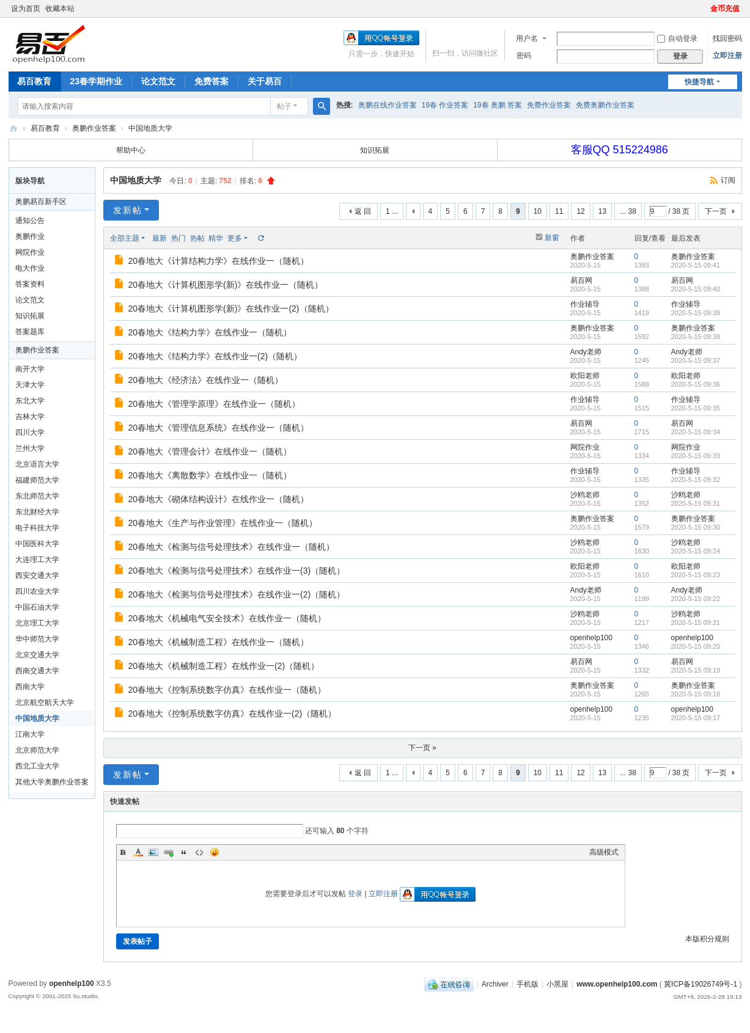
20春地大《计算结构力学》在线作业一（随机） (218, 261)
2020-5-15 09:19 (696, 670)
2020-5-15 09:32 (696, 479)
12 (580, 211)
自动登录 (677, 38)
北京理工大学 (37, 623)
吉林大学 (30, 416)
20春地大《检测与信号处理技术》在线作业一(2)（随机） (236, 594)
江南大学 (30, 734)
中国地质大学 (150, 128)
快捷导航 (699, 82)
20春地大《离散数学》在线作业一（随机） (210, 475)
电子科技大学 (37, 528)
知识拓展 (374, 150)
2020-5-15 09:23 (696, 575)
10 (538, 211)
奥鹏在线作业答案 (387, 105)
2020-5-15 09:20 (696, 646)
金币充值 (725, 8)
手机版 (528, 984)
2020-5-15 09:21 (696, 622)
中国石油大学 (37, 607)
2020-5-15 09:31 (696, 503)
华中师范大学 (37, 639)
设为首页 (25, 8)
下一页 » (422, 747)
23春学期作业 (96, 81)
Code (199, 852)
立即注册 (727, 55)
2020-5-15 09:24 (696, 551)
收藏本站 (60, 8)
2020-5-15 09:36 (696, 384)
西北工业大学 (37, 766)
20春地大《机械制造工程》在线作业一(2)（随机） (224, 666)
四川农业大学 (37, 591)
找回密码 (727, 38)
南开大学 (30, 369)
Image (153, 852)
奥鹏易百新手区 (41, 201)
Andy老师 (585, 352)
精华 (215, 238)
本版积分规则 (707, 939)
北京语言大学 (37, 464)
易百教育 (34, 81)
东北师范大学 (37, 496)
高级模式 (604, 852)
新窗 (552, 237)
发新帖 (127, 210)
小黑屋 (557, 984)
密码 (524, 55)
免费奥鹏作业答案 (605, 105)
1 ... (392, 211)
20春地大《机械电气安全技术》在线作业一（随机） (227, 618)
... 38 (628, 211)
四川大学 (30, 432)
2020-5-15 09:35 (696, 408)
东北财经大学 (37, 512)
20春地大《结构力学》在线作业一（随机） (210, 332)
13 (602, 211)
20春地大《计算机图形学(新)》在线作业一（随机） (225, 285)
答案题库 (30, 331)
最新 (159, 238)
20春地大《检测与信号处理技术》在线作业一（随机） (231, 547)
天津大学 (30, 385)
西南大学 (30, 686)
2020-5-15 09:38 (696, 336)
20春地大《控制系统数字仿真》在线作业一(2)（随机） (232, 713)
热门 (178, 238)
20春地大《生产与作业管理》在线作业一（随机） (223, 523)
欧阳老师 (585, 375)
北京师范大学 (37, 750)
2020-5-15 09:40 (696, 289)
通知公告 (30, 220)
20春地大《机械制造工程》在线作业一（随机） (218, 642)
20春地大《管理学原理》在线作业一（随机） (214, 404)
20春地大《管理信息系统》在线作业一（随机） (218, 428)
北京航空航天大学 (44, 702)
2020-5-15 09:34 (696, 432)
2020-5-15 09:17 (696, 717)
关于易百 (265, 81)
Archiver (495, 984)
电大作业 (30, 268)
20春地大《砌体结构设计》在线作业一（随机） (218, 499)
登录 (355, 893)
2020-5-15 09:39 (696, 312)
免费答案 (211, 81)
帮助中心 (130, 150)
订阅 (728, 180)
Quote (184, 852)
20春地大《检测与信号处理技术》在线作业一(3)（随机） (236, 570)
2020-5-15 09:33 (696, 455)
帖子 (284, 106)
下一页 (716, 211)
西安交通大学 (37, 575)
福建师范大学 (37, 480)
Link (169, 852)
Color (138, 852)
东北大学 (30, 400)
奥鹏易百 (13, 128)
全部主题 (124, 238)
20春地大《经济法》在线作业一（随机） (206, 380)
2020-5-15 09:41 (696, 265)
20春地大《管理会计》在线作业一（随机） (210, 451)
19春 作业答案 (445, 105)
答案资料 (30, 284)
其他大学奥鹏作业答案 (52, 782)
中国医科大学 (37, 543)
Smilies (214, 852)
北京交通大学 (37, 655)
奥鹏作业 (30, 236)
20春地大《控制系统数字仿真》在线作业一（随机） (227, 690)
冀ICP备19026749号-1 (700, 984)
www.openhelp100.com (616, 984)
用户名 (527, 38)
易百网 (581, 280)
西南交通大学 (37, 670)
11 (559, 211)
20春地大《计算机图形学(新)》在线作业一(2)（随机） (231, 308)
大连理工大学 (37, 559)
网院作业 (30, 252)
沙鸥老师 (585, 495)
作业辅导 (585, 304)
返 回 (363, 211)
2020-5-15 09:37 (696, 360)
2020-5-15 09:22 (696, 598)
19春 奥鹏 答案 (497, 105)
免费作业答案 (549, 105)
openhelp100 (591, 637)
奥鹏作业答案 (94, 128)
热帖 (197, 238)
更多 (234, 238)
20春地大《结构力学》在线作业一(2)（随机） (215, 356)
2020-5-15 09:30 (696, 527)
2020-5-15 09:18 (696, 694)
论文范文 (158, 81)
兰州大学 (30, 448)
